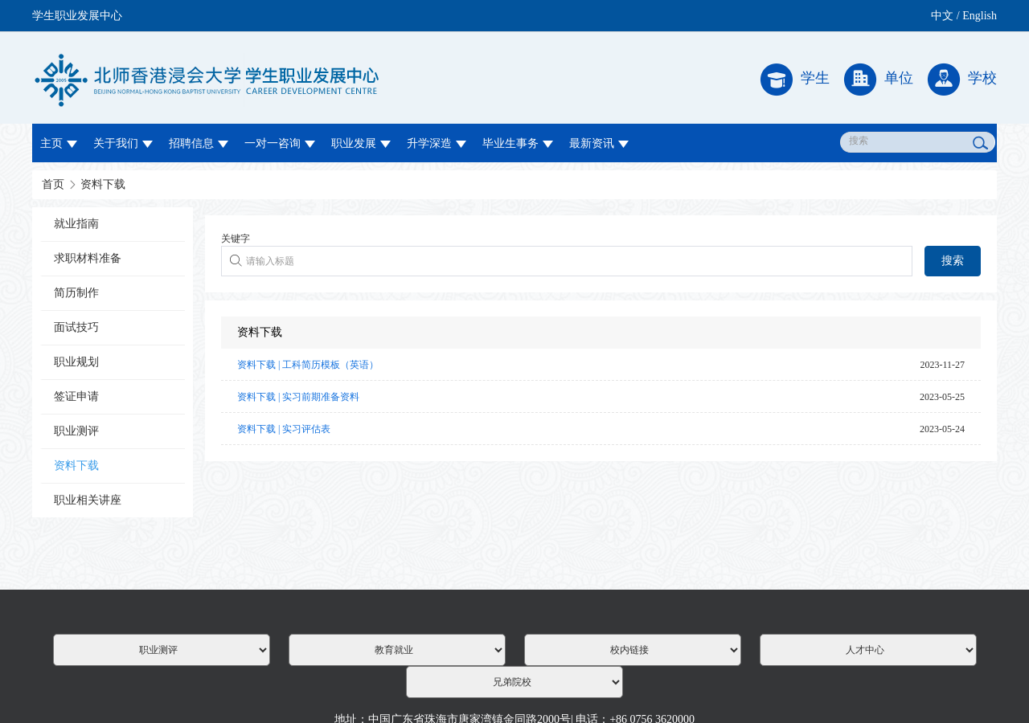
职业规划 (76, 362)
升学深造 (436, 143)
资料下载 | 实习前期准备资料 (298, 396)
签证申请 (76, 396)
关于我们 (123, 143)
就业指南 (76, 224)
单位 (878, 79)
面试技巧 (76, 327)
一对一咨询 (279, 143)
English (979, 16)
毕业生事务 (517, 143)
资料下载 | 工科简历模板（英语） (308, 364)
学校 (962, 79)
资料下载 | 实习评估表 (283, 429)
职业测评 (76, 431)
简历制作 (76, 293)
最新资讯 (599, 143)
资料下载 (102, 184)
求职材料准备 (87, 258)
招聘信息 (198, 143)
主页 (58, 143)
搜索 (952, 261)
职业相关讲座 (87, 500)
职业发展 (361, 143)
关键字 (235, 238)
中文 (942, 16)
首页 (53, 184)
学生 (795, 79)
